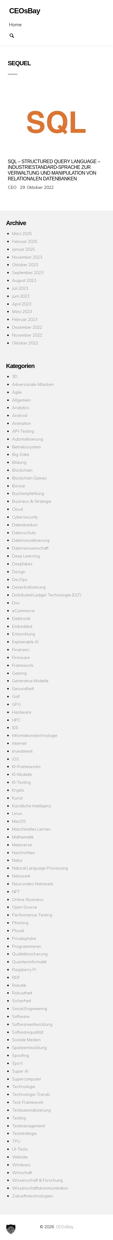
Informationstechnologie (34, 735)
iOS (15, 758)
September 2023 (27, 272)
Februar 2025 (24, 241)
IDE (15, 727)
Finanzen (20, 649)
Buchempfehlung (28, 493)
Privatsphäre (24, 938)
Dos (16, 602)
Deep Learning (26, 555)
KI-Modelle (22, 774)
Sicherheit (21, 1000)
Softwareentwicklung (32, 1024)
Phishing (20, 922)
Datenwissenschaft (30, 548)
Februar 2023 (24, 319)
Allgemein (21, 399)
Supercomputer (26, 1078)
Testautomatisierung (31, 1109)
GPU (16, 704)
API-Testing (23, 431)
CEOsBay (65, 1226)
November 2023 (27, 257)
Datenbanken (25, 524)
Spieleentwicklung (29, 1047)
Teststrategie (24, 1133)
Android (19, 415)
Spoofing (20, 1055)
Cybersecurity (25, 516)
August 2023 (24, 280)
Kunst (17, 797)
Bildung (19, 462)
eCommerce (23, 610)
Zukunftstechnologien (32, 1195)
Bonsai (18, 485)
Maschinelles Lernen (31, 829)
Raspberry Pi (24, 969)
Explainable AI (25, 641)
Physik (18, 930)
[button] (11, 1229)
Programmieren (26, 946)
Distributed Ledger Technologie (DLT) (46, 594)
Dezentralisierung (29, 586)
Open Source (24, 906)
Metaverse (22, 844)
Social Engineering (29, 1008)
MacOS (19, 821)
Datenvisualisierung (30, 540)
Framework (22, 665)
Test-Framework (27, 1102)
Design (18, 571)
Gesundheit (23, 688)
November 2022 (27, 334)
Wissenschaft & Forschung (37, 1180)
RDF (16, 977)
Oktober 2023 (25, 264)
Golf (16, 696)
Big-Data (20, 454)
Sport (17, 1063)
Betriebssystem (26, 446)
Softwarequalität (27, 1032)
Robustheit (22, 992)
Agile (17, 392)
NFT (16, 891)
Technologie (23, 1086)
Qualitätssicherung (30, 953)
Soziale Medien (26, 1039)
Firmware (21, 657)
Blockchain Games (29, 477)
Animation (21, 423)
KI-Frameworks (26, 766)
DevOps (19, 579)
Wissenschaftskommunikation (40, 1187)
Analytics (20, 407)
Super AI (20, 1071)
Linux (17, 813)
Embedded (22, 626)
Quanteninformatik (29, 961)
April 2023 (21, 303)
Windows (21, 1164)
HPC (16, 719)
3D (14, 376)
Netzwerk (21, 875)
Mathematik (23, 836)
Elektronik (21, 618)
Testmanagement (28, 1125)
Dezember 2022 (27, 327)
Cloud (17, 509)
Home (15, 24)
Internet (19, 743)
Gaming (19, 673)
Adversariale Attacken (33, 384)
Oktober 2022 (25, 342)
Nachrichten (23, 852)
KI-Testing (21, 782)
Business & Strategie (31, 501)
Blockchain (22, 470)
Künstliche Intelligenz (31, 805)
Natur (17, 860)
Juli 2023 (20, 288)
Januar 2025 (23, 249)
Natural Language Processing (40, 867)
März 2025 (22, 233)
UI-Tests (20, 1148)
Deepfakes (22, 563)
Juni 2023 (21, 296)
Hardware (21, 712)
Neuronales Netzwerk (32, 883)
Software (21, 1016)
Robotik (19, 985)
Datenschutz (24, 532)
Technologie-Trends (31, 1094)
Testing (19, 1117)
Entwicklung (23, 633)
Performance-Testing (32, 914)
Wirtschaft (22, 1172)
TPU (16, 1141)
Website (20, 1156)
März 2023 (22, 311)
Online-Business (27, 899)
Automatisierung (27, 438)
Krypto (18, 790)
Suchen (14, 35)
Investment (22, 751)
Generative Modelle (30, 680)
